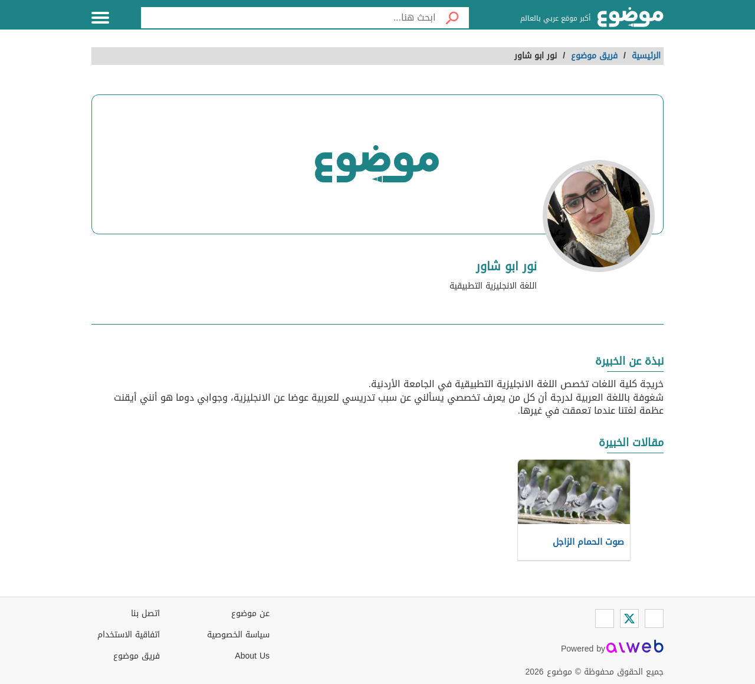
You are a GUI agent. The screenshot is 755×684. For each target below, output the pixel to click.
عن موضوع (250, 613)
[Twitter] (629, 618)
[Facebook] (654, 618)
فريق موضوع (136, 656)
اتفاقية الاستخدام (128, 635)
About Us (252, 656)
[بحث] (452, 17)
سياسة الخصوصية (238, 635)
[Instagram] (604, 618)
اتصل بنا (145, 613)
